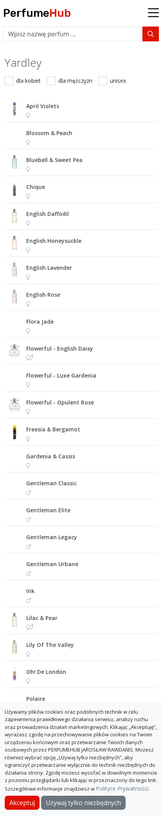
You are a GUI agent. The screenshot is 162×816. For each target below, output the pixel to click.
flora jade (40, 321)
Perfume (37, 13)
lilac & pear (42, 618)
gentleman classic (51, 483)
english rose (43, 294)
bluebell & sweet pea (54, 160)
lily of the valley (50, 645)
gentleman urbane (52, 564)
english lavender (49, 267)
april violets (42, 106)
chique (35, 187)
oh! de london (46, 671)
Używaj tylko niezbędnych (83, 802)
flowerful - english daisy (59, 348)
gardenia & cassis (50, 456)
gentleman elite (48, 510)
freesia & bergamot (53, 429)
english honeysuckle (53, 240)
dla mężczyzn (75, 80)
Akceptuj (22, 802)
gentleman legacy (51, 537)
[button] (153, 13)
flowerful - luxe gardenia (61, 375)
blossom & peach (49, 133)
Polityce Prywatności (122, 788)
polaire (35, 698)
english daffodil (47, 213)
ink (30, 591)
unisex (118, 80)
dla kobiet (28, 80)
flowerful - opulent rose (60, 402)
